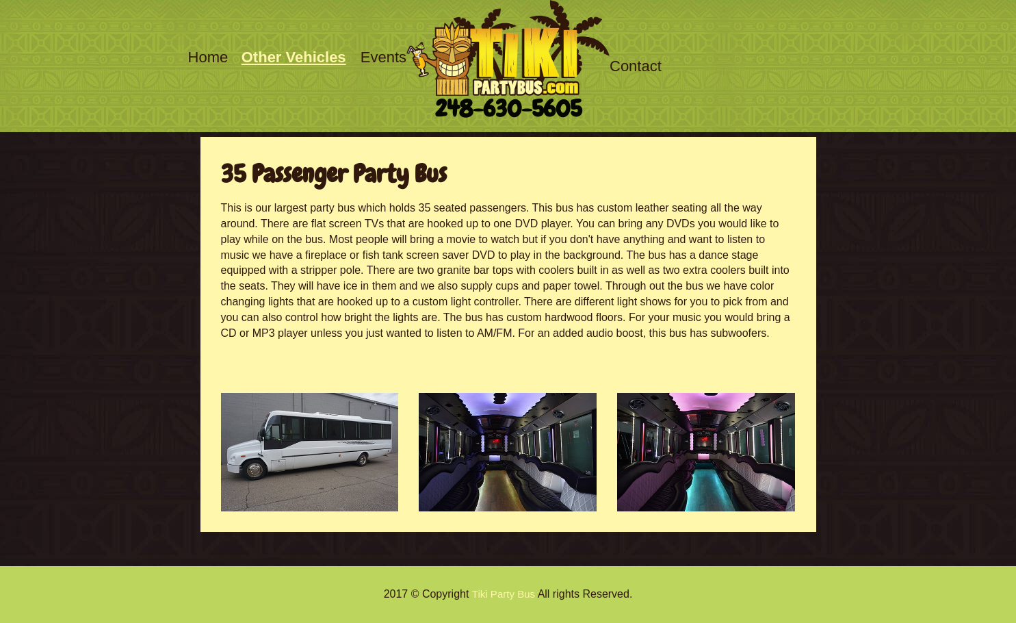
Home (208, 57)
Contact (636, 66)
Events (383, 57)
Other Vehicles (294, 57)
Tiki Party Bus (503, 594)
